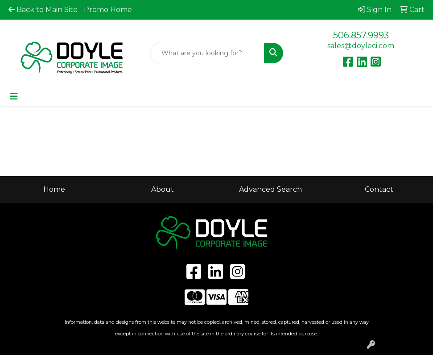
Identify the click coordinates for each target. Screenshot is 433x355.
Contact (379, 189)
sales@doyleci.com (360, 45)
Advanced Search (270, 189)
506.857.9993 (361, 35)
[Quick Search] (207, 53)
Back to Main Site (43, 9)
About (162, 189)
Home (54, 189)
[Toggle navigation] (13, 96)
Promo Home (108, 9)
